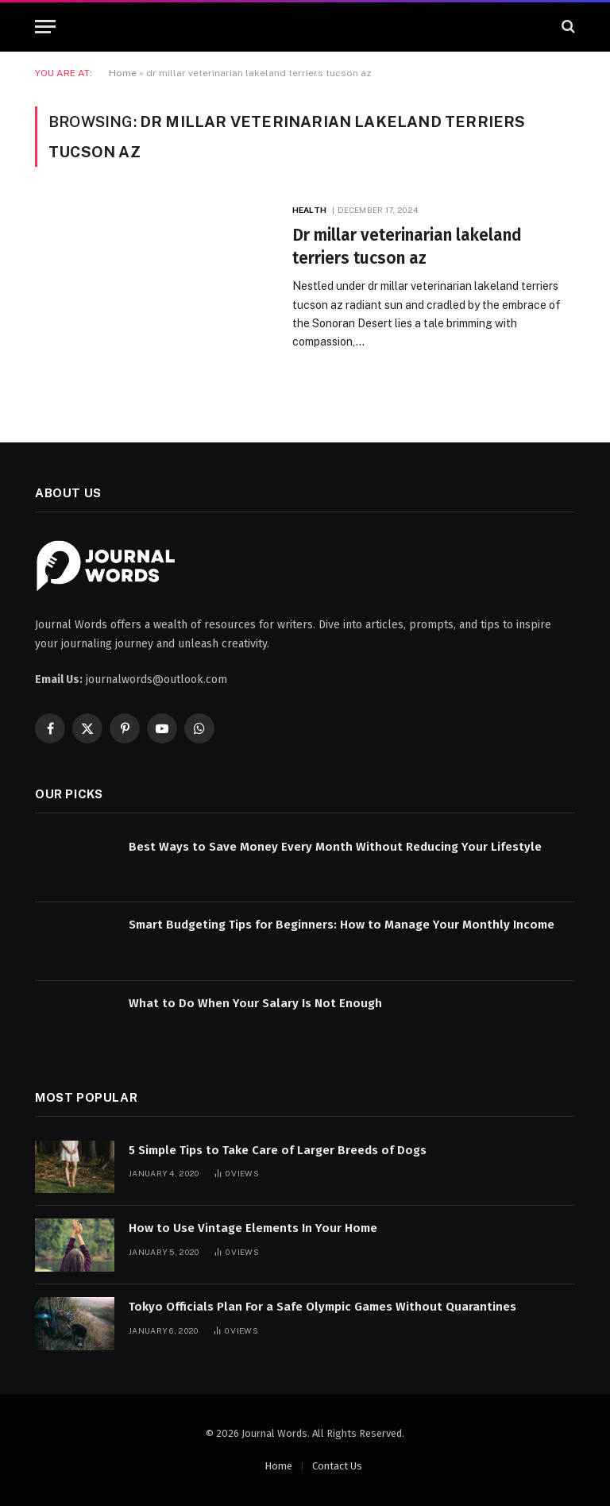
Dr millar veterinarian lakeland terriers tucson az (407, 246)
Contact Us (337, 1466)
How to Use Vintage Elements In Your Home (253, 1228)
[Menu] (45, 26)
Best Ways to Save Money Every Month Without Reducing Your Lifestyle (335, 847)
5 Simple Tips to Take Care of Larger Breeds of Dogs (278, 1150)
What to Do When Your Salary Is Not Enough (255, 1003)
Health (309, 209)
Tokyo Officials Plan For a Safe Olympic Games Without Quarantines (322, 1306)
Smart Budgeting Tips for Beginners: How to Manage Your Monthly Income (341, 924)
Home (123, 73)
